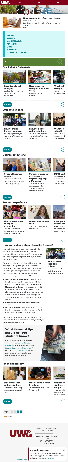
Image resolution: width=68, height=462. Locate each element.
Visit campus (12, 44)
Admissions (11, 47)
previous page (15, 411)
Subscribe (8, 416)
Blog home (11, 35)
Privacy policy (49, 458)
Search (34, 62)
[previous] (59, 104)
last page (21, 411)
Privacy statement (22, 459)
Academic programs (14, 41)
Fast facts (11, 38)
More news (7, 104)
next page (18, 411)
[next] (63, 104)
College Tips (34, 12)
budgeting (18, 343)
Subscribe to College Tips (17, 53)
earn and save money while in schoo (19, 348)
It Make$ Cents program (20, 351)
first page (12, 411)
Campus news (12, 50)
